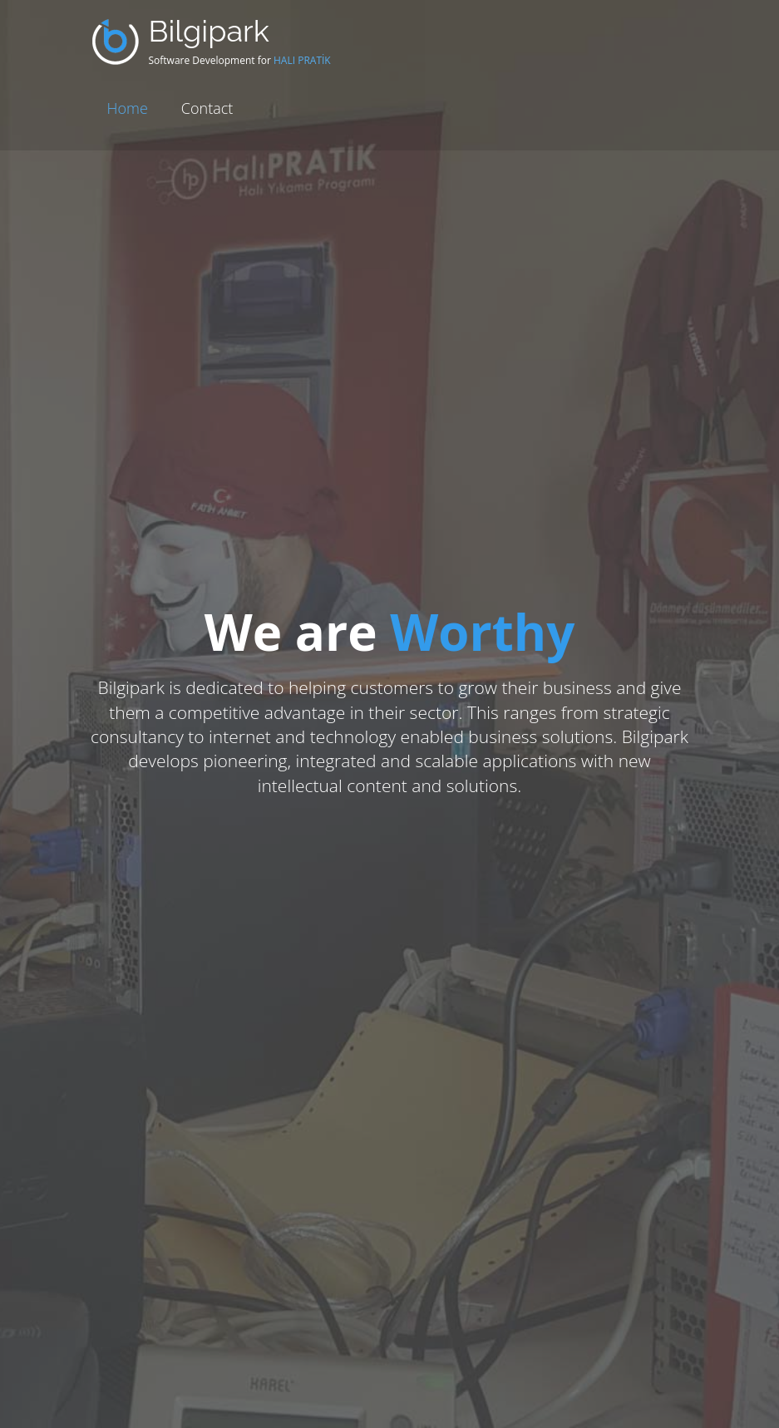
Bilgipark (209, 30)
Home (127, 108)
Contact (207, 108)
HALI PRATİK (302, 60)
